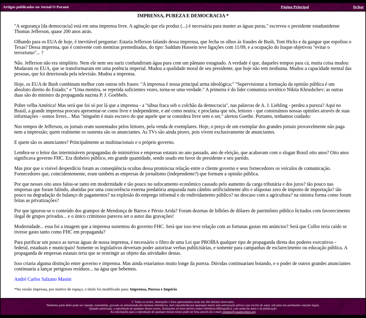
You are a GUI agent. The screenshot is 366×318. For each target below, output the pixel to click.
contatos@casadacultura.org (239, 311)
